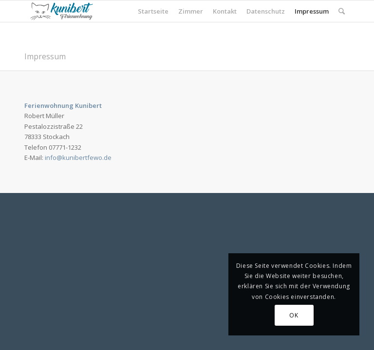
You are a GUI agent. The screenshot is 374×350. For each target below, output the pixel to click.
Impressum (312, 11)
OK (293, 315)
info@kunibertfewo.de (78, 157)
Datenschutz (265, 11)
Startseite (153, 11)
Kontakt (225, 11)
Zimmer (190, 11)
